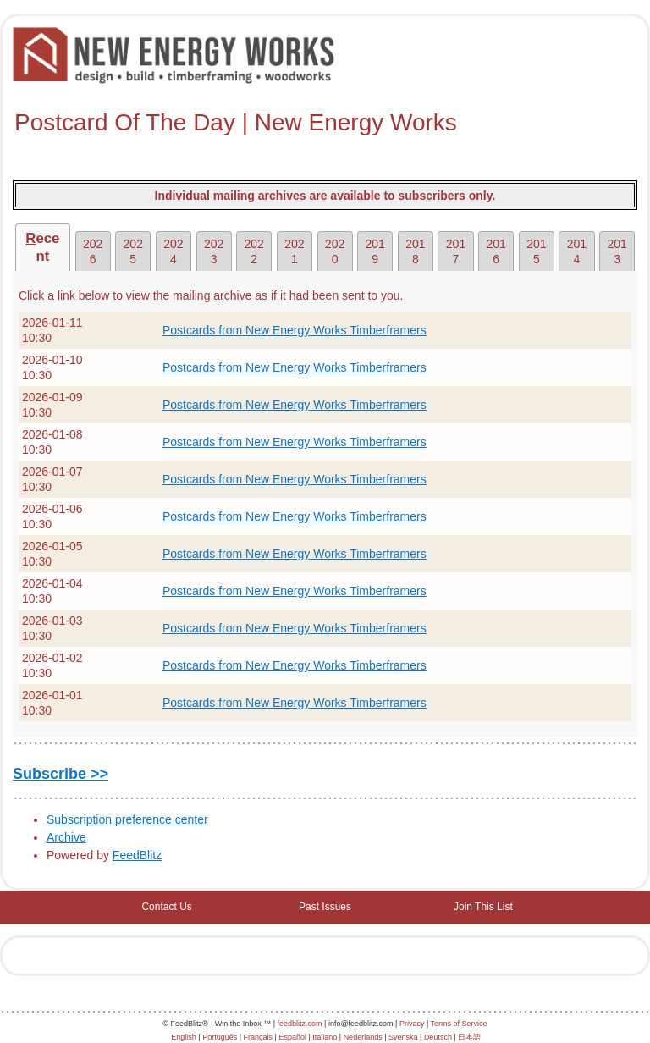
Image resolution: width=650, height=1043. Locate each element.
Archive (66, 837)
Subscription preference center (127, 819)
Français (258, 1037)
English (183, 1037)
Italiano (324, 1037)
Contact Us (166, 907)
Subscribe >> (60, 773)
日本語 (469, 1037)
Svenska (403, 1037)
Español (292, 1037)
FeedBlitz (137, 855)
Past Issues (325, 907)
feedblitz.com (300, 1023)
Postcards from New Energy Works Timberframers (294, 330)
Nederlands (363, 1037)
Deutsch (438, 1037)
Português (219, 1037)
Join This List (483, 907)
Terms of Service (459, 1023)
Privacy (412, 1023)
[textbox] (325, 122)
